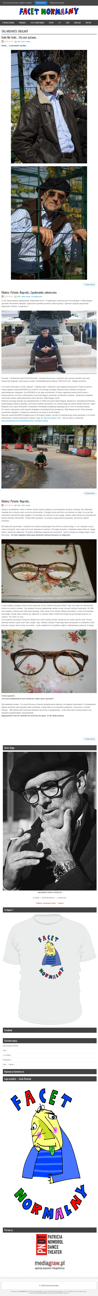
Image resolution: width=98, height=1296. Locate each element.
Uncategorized (36, 297)
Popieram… (8, 1060)
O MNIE (36, 898)
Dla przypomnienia (10, 1046)
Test (4, 1050)
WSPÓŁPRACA (48, 898)
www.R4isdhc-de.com (61, 1293)
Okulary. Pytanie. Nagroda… (15, 501)
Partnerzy (8, 1230)
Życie (67, 22)
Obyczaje (77, 22)
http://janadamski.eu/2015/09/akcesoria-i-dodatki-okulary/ (24, 421)
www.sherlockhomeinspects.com (55, 1291)
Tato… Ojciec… (9, 1064)
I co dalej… (7, 1055)
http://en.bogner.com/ (52, 418)
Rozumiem (41, 3)
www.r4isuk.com (80, 1291)
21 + (60, 22)
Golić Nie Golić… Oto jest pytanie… (19, 37)
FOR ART (88, 22)
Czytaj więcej (90, 285)
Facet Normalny (52, 1286)
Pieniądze (22, 22)
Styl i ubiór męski (37, 22)
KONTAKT (62, 898)
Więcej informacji (57, 3)
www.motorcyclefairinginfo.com (39, 1293)
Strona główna (8, 22)
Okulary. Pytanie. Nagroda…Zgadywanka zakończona (29, 292)
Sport (51, 22)
